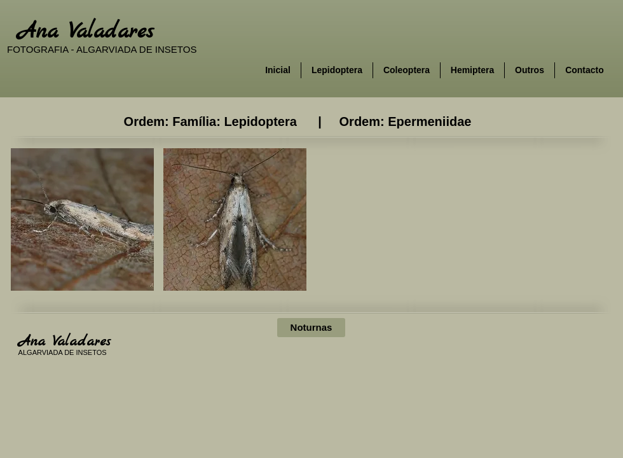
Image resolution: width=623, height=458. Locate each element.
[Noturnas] (311, 327)
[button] (82, 219)
